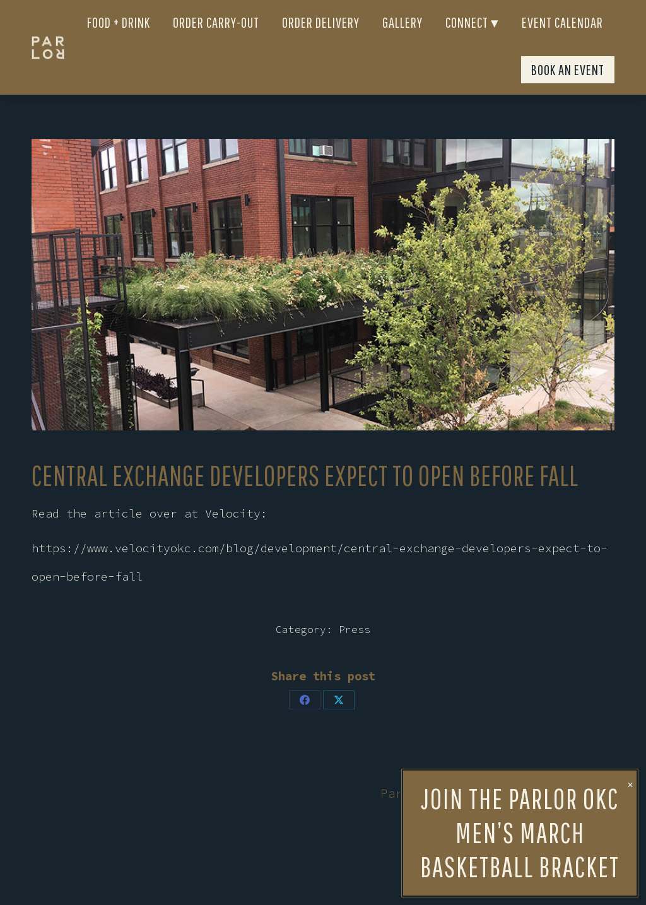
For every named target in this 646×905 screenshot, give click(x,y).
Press (354, 652)
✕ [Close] (630, 335)
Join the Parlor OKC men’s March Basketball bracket (520, 383)
